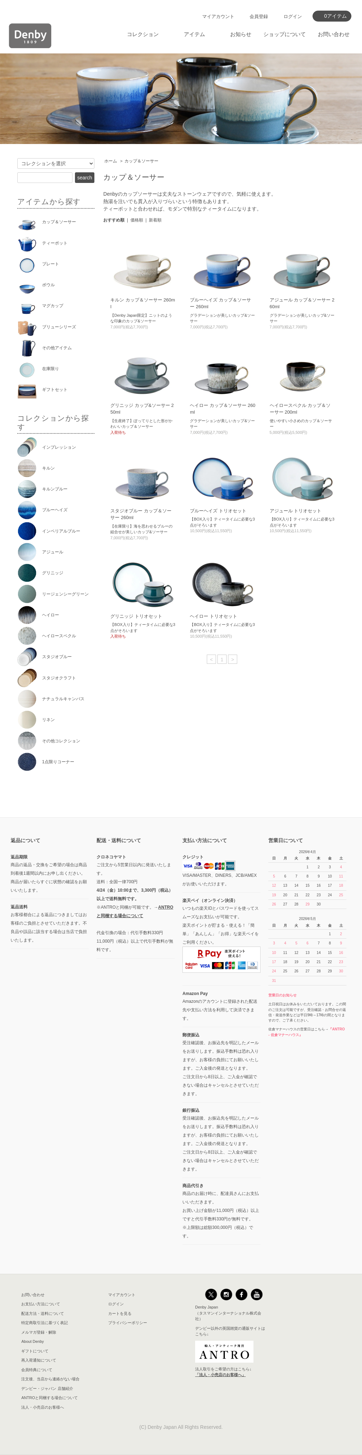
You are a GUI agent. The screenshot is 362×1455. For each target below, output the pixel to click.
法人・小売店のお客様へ (42, 1407)
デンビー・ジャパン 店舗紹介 (47, 1388)
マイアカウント (218, 16)
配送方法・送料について (42, 1313)
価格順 (136, 220)
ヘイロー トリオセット (213, 616)
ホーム (110, 161)
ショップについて (284, 34)
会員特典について (36, 1370)
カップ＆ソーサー (141, 161)
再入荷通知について (38, 1360)
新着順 (155, 220)
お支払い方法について (40, 1304)
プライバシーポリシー (127, 1323)
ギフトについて (34, 1351)
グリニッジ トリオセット (136, 616)
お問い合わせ (334, 34)
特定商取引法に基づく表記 (44, 1323)
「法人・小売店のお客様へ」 (220, 1375)
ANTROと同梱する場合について (49, 1398)
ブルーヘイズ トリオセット (218, 510)
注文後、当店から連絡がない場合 (50, 1379)
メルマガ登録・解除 (38, 1332)
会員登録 (259, 16)
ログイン (293, 16)
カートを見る (120, 1313)
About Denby (32, 1341)
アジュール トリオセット (296, 510)
